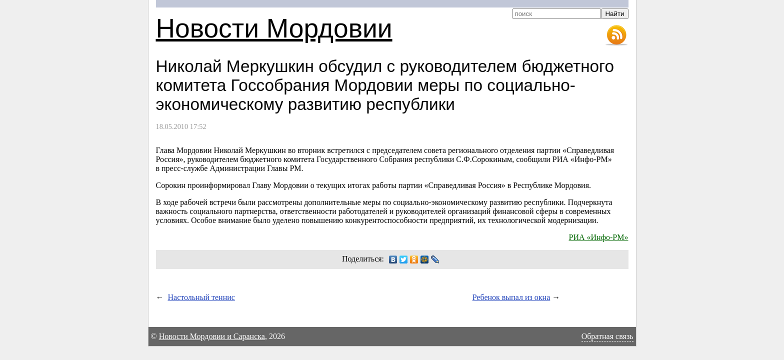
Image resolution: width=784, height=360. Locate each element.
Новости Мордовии (274, 28)
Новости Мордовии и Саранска (212, 336)
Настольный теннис (201, 297)
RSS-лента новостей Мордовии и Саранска (616, 36)
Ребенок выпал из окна (511, 297)
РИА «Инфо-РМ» (598, 237)
